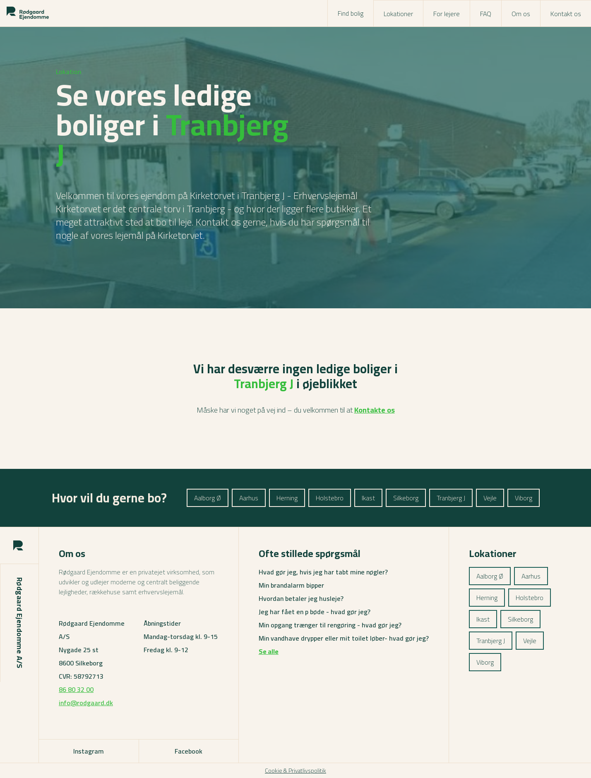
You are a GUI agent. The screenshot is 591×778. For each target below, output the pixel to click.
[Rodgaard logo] (27, 13)
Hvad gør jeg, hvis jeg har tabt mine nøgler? (323, 572)
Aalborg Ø (207, 498)
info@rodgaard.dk (86, 702)
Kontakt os (565, 13)
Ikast (368, 498)
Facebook (188, 751)
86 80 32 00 (76, 689)
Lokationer (398, 13)
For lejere (446, 13)
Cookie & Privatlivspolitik (295, 770)
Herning (287, 498)
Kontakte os (374, 410)
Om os (521, 13)
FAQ (485, 13)
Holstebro (330, 498)
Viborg (523, 498)
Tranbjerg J (451, 498)
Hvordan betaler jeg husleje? (301, 598)
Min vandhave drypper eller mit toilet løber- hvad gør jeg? (344, 638)
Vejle (490, 498)
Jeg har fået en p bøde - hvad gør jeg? (314, 611)
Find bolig (350, 13)
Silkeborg (405, 498)
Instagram (88, 751)
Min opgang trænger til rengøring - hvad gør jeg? (330, 625)
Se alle (269, 651)
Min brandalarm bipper (291, 585)
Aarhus (248, 498)
